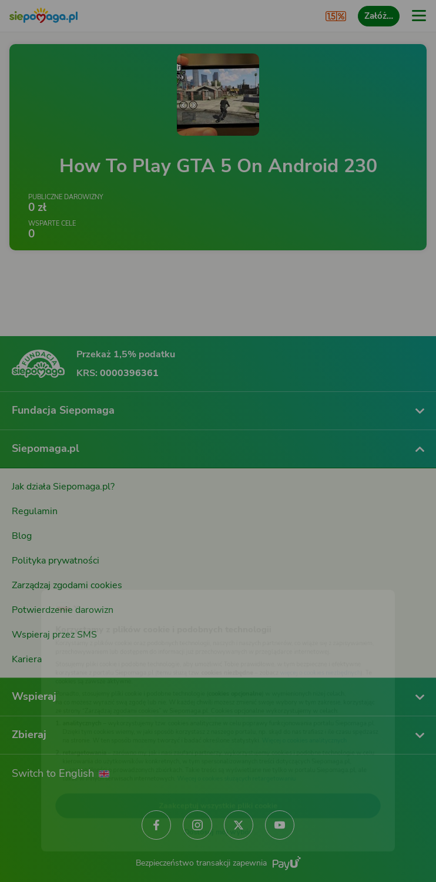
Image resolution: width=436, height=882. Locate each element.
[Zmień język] (33, 580)
